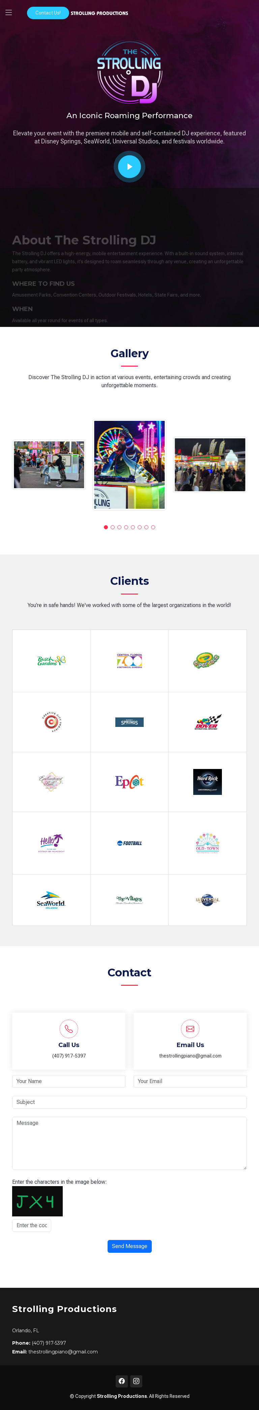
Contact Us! (48, 12)
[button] (106, 527)
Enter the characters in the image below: (59, 1182)
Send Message (129, 1246)
